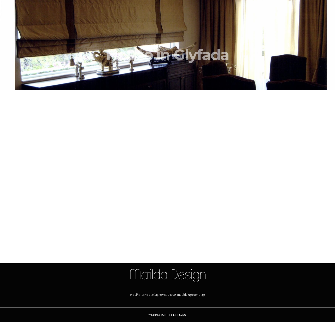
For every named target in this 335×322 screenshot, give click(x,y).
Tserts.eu (177, 314)
